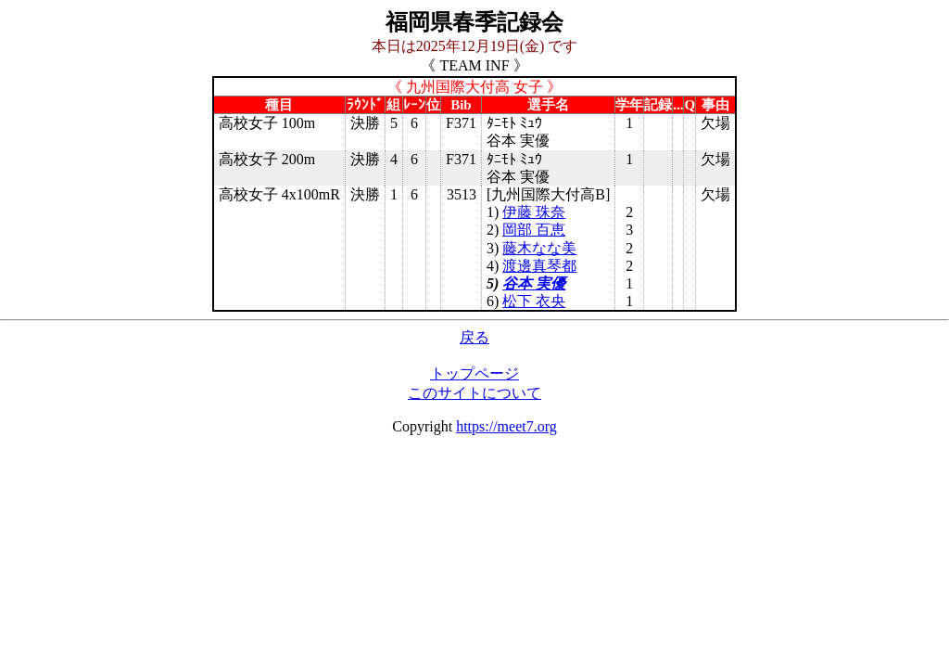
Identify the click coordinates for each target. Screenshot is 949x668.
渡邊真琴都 (539, 266)
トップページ (474, 373)
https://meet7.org (506, 426)
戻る (474, 337)
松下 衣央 (533, 301)
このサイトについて (474, 393)
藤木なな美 (539, 248)
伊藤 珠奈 (533, 212)
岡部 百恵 (533, 230)
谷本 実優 (533, 283)
